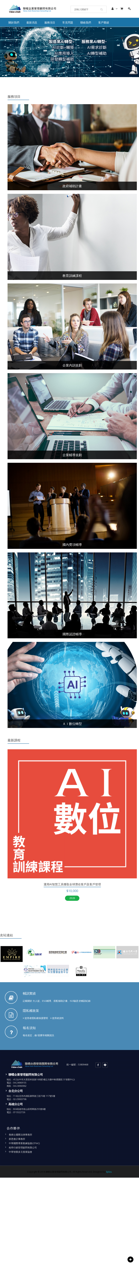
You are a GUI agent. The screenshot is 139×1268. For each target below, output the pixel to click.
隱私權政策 (31, 1010)
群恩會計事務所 (17, 1139)
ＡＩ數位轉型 (72, 723)
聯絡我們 (85, 22)
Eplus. (109, 1171)
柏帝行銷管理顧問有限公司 (23, 1147)
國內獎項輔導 (72, 544)
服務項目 (49, 22)
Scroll (130, 1259)
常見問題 (67, 22)
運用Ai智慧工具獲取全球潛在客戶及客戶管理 (72, 884)
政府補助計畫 (72, 186)
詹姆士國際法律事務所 (20, 1134)
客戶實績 (103, 22)
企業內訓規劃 (72, 365)
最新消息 (31, 22)
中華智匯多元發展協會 (20, 1151)
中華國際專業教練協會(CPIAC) (24, 1143)
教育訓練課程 (72, 275)
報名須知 (29, 1028)
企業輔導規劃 (72, 455)
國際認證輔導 (72, 634)
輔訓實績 (29, 993)
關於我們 (13, 22)
